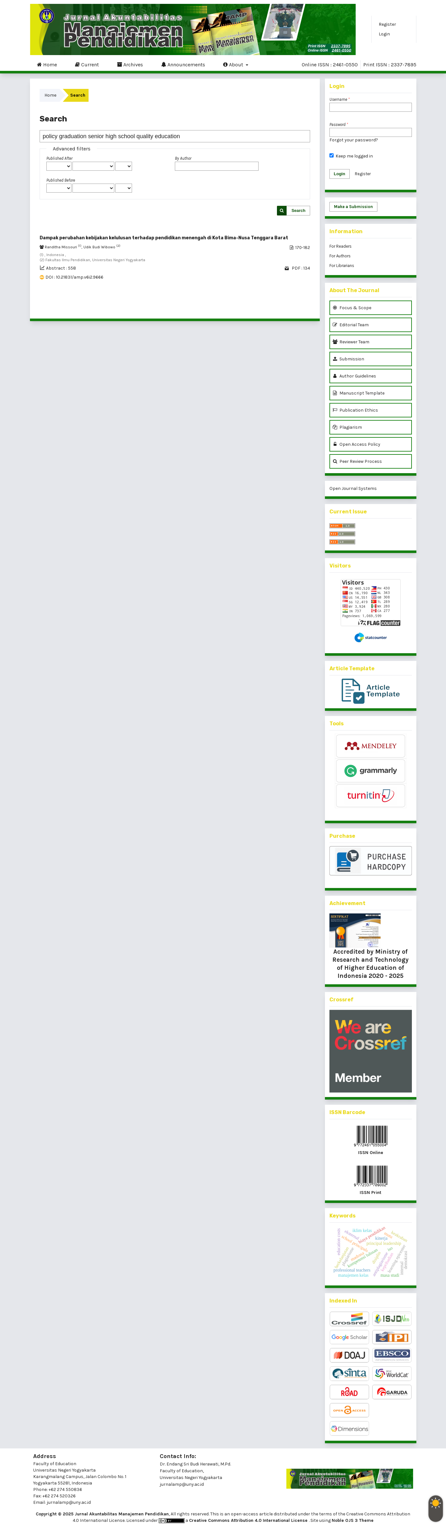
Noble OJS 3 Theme (353, 1520)
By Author (183, 158)
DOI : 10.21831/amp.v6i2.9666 (74, 277)
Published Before (60, 180)
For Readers (340, 246)
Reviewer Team (351, 342)
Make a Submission (353, 206)
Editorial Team (351, 325)
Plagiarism (347, 427)
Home (47, 64)
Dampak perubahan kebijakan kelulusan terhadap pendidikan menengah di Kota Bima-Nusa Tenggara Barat (164, 238)
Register (387, 24)
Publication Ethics (355, 410)
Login (384, 34)
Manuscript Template (358, 393)
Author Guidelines (354, 376)
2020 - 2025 (385, 975)
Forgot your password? (353, 140)
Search (298, 210)
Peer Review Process (357, 461)
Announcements (183, 64)
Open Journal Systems (353, 488)
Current (87, 64)
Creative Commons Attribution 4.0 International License (249, 1520)
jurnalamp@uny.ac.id (182, 1484)
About (233, 64)
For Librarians (341, 265)
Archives (130, 64)
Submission (348, 359)
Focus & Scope (352, 308)
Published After (59, 158)
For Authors (340, 255)
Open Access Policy (356, 444)
